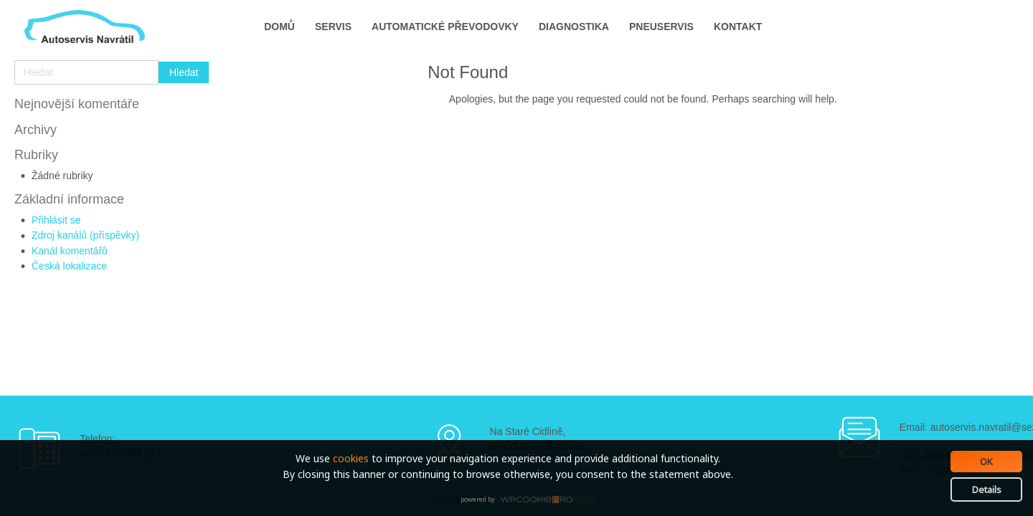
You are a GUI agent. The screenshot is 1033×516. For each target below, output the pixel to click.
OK (986, 461)
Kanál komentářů (70, 251)
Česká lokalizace (69, 266)
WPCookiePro (520, 500)
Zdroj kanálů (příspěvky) (85, 235)
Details (986, 489)
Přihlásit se (56, 220)
